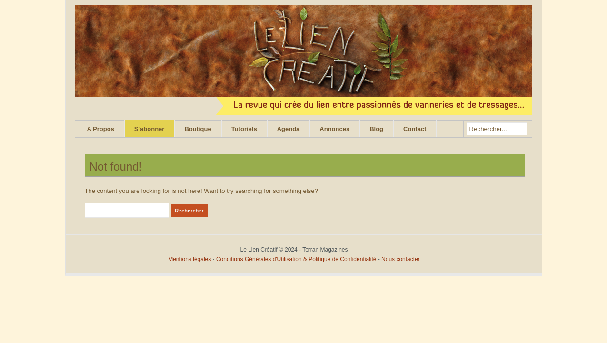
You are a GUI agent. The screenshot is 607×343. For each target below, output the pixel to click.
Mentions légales (189, 259)
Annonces (334, 128)
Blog (376, 128)
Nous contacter (400, 259)
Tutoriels (244, 128)
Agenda (288, 128)
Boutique (197, 128)
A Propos (100, 128)
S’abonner (149, 128)
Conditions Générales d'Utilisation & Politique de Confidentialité (297, 259)
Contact (414, 128)
